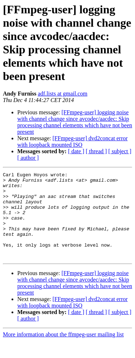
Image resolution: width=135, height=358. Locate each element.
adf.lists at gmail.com (62, 93)
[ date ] (76, 151)
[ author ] (28, 158)
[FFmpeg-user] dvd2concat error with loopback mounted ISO (72, 141)
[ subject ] (119, 151)
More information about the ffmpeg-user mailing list (63, 352)
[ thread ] (96, 151)
